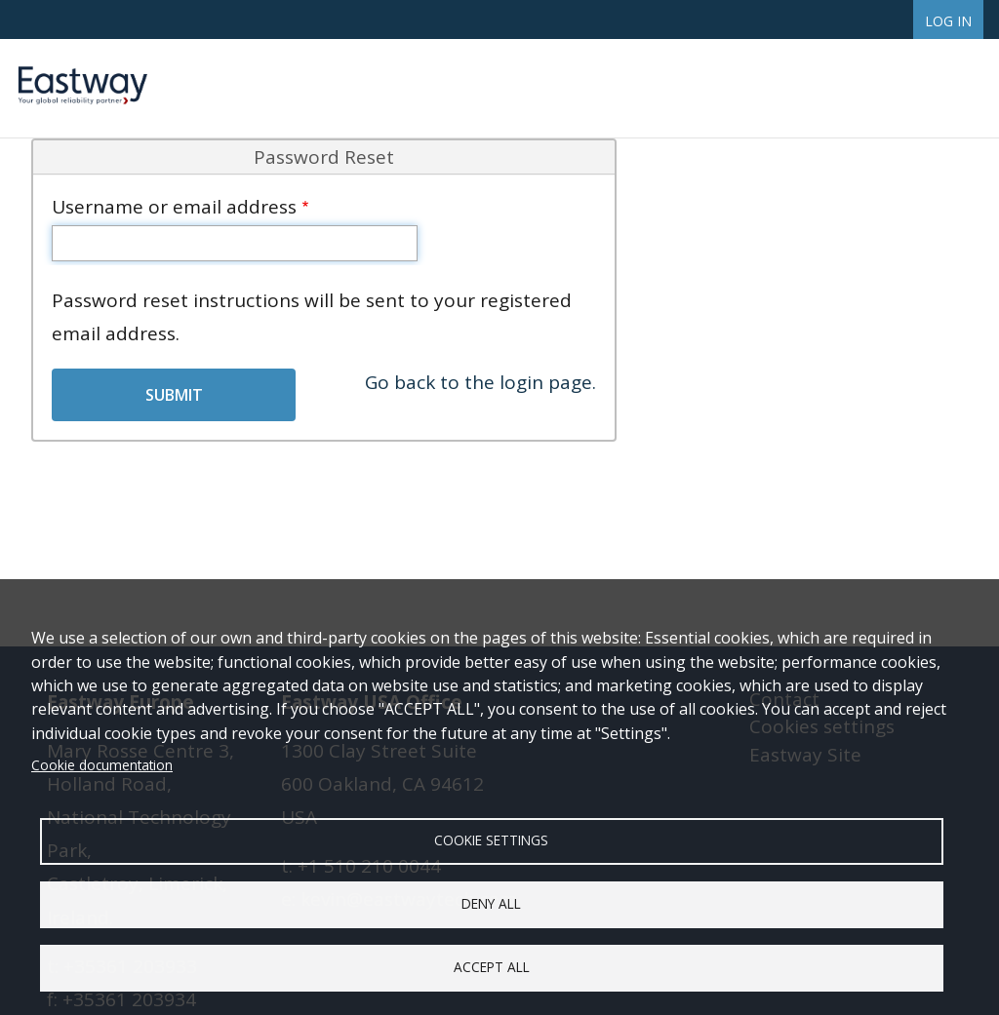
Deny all (491, 903)
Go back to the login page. (480, 382)
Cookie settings (491, 840)
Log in (948, 21)
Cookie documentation (102, 765)
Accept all (492, 966)
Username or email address (174, 206)
